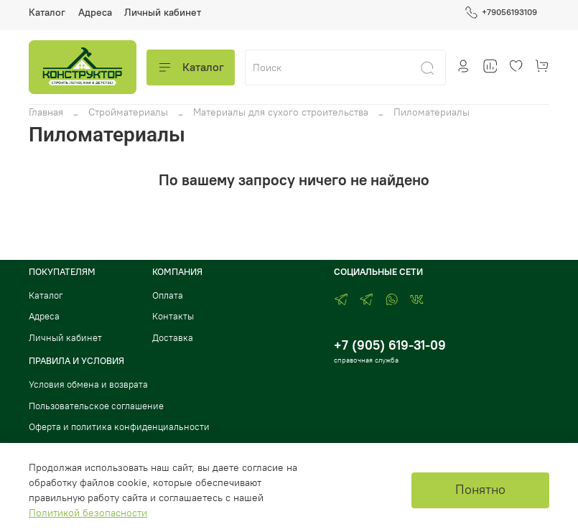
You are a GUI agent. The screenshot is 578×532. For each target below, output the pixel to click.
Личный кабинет (162, 12)
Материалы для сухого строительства (280, 112)
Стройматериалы (128, 112)
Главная (46, 112)
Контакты (173, 316)
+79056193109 (501, 12)
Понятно (480, 490)
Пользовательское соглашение (96, 406)
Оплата (167, 295)
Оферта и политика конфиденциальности (119, 426)
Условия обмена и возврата (88, 384)
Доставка (172, 337)
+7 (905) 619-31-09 (390, 345)
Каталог (47, 12)
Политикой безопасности (88, 512)
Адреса (95, 12)
